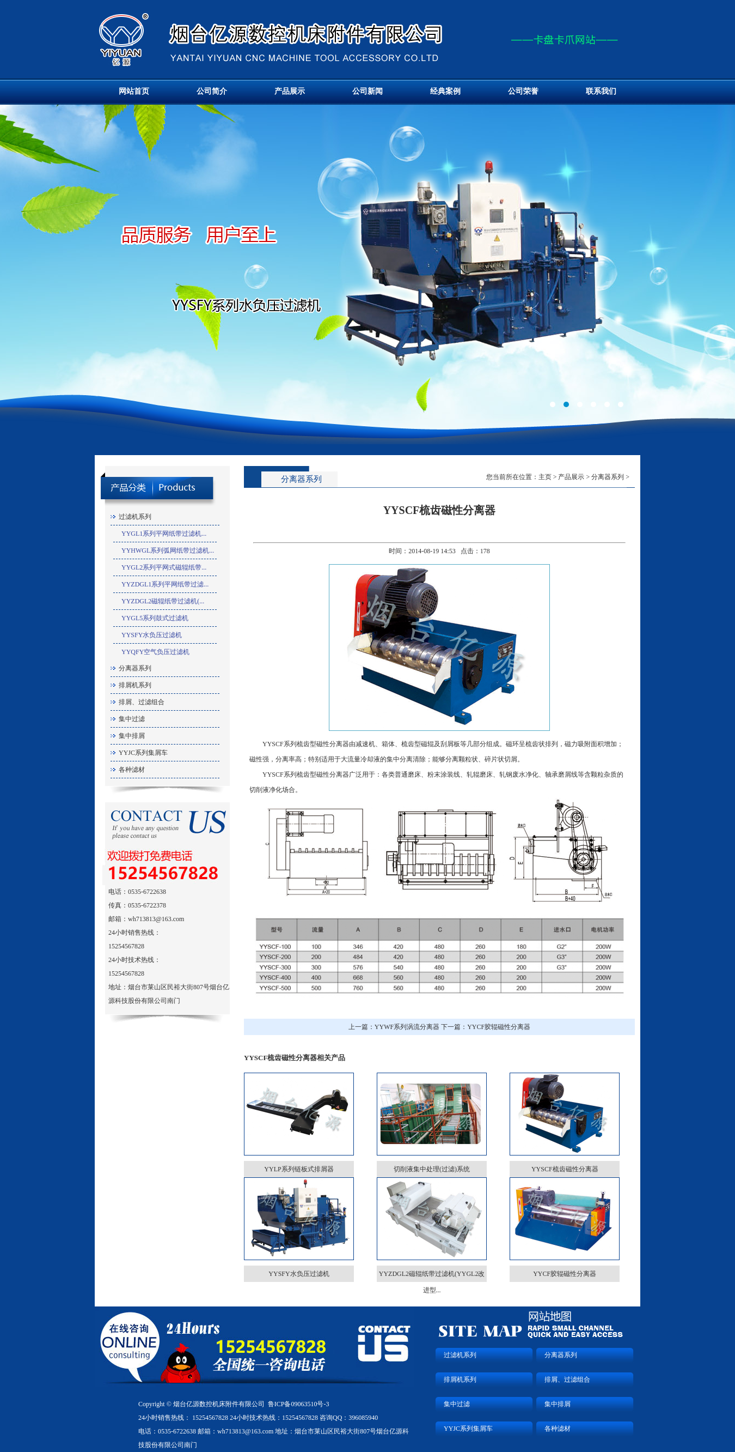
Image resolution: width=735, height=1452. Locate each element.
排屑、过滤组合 (141, 702)
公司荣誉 (523, 91)
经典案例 (445, 91)
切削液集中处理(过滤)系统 (432, 1169)
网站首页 (134, 91)
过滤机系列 (135, 517)
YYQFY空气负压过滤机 (155, 652)
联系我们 (601, 91)
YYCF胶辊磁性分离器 (498, 1027)
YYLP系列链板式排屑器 (298, 1169)
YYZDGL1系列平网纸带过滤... (165, 584)
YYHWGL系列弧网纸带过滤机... (167, 550)
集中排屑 (132, 736)
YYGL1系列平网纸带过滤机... (163, 533)
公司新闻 (367, 91)
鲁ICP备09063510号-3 (298, 1404)
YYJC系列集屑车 (143, 753)
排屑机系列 (135, 685)
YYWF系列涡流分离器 (407, 1027)
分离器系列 (135, 668)
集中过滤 (132, 719)
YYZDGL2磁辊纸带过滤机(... (162, 601)
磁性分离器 (332, 744)
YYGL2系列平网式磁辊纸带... (163, 567)
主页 (545, 477)
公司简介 (212, 91)
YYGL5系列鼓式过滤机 (154, 618)
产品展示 (289, 91)
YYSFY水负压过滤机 (151, 635)
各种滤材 (132, 769)
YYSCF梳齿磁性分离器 (564, 1169)
